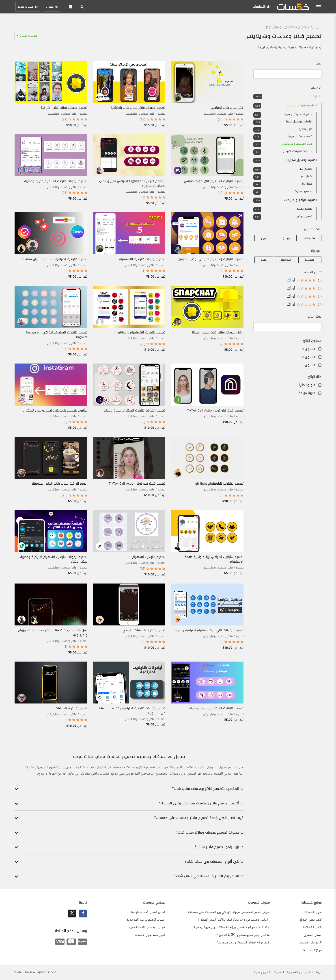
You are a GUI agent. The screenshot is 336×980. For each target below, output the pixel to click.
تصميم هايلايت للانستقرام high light (217, 484)
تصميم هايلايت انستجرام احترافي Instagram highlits (56, 334)
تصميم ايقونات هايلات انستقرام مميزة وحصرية (55, 181)
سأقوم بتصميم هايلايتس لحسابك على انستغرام (54, 410)
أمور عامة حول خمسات (150, 935)
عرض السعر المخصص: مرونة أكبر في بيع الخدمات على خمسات (228, 912)
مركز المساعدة (312, 950)
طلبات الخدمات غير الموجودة (146, 920)
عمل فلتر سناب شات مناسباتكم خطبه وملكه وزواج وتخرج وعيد (52, 632)
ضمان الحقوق (313, 935)
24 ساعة (309, 238)
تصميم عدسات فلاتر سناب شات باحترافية (137, 108)
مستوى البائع (312, 340)
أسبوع (264, 238)
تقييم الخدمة (312, 272)
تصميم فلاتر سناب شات (71, 708)
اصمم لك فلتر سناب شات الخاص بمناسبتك (59, 484)
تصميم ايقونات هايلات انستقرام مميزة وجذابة (134, 410)
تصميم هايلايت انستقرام (148, 557)
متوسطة (285, 259)
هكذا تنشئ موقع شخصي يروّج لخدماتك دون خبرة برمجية (231, 927)
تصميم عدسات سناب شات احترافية (64, 108)
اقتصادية (310, 259)
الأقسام (316, 88)
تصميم (302, 27)
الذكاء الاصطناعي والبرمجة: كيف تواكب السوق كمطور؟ (233, 920)
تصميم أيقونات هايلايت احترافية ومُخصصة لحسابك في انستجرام (131, 710)
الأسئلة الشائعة (312, 927)
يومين (286, 238)
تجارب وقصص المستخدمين (147, 927)
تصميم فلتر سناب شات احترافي (144, 630)
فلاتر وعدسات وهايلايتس (218, 113)
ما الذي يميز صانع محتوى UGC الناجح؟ (243, 935)
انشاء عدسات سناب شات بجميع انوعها (217, 332)
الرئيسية (315, 27)
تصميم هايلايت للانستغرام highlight (140, 332)
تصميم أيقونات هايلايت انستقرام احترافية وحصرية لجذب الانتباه (53, 559)
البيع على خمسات (310, 942)
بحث (318, 63)
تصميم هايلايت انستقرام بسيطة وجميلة (216, 708)
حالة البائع (314, 377)
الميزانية (316, 250)
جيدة (264, 259)
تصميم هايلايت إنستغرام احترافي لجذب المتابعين (210, 259)
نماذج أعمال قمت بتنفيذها (148, 912)
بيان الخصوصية (294, 972)
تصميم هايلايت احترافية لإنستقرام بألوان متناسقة (54, 259)
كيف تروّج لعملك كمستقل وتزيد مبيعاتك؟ (242, 942)
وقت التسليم (312, 229)
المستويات (279, 972)
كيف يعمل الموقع (310, 920)
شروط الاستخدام (313, 972)
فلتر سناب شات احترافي (227, 108)
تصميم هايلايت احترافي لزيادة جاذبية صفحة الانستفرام (214, 559)
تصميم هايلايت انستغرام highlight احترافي (213, 181)
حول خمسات (313, 912)
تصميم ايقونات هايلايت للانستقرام (142, 259)
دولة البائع (314, 316)
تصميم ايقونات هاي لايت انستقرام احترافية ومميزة (209, 630)
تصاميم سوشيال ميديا (280, 27)
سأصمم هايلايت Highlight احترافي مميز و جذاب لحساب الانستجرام (132, 183)
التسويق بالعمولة (262, 972)
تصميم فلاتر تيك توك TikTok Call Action (215, 410)
